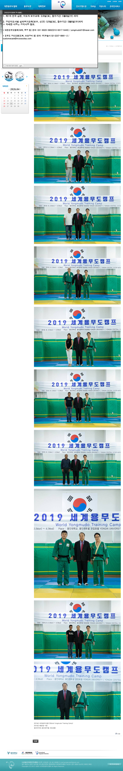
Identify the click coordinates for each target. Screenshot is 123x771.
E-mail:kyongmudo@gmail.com (69, 762)
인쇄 (118, 734)
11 (25, 98)
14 (11, 101)
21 (11, 103)
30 (18, 106)
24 (21, 103)
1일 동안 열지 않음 (12, 66)
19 (4, 103)
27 (8, 106)
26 (4, 106)
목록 (35, 741)
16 (18, 101)
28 (11, 106)
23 (18, 103)
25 (25, 103)
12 (4, 101)
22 (15, 103)
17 (21, 101)
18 (25, 101)
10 (21, 98)
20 (8, 103)
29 (15, 106)
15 (15, 101)
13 (8, 101)
